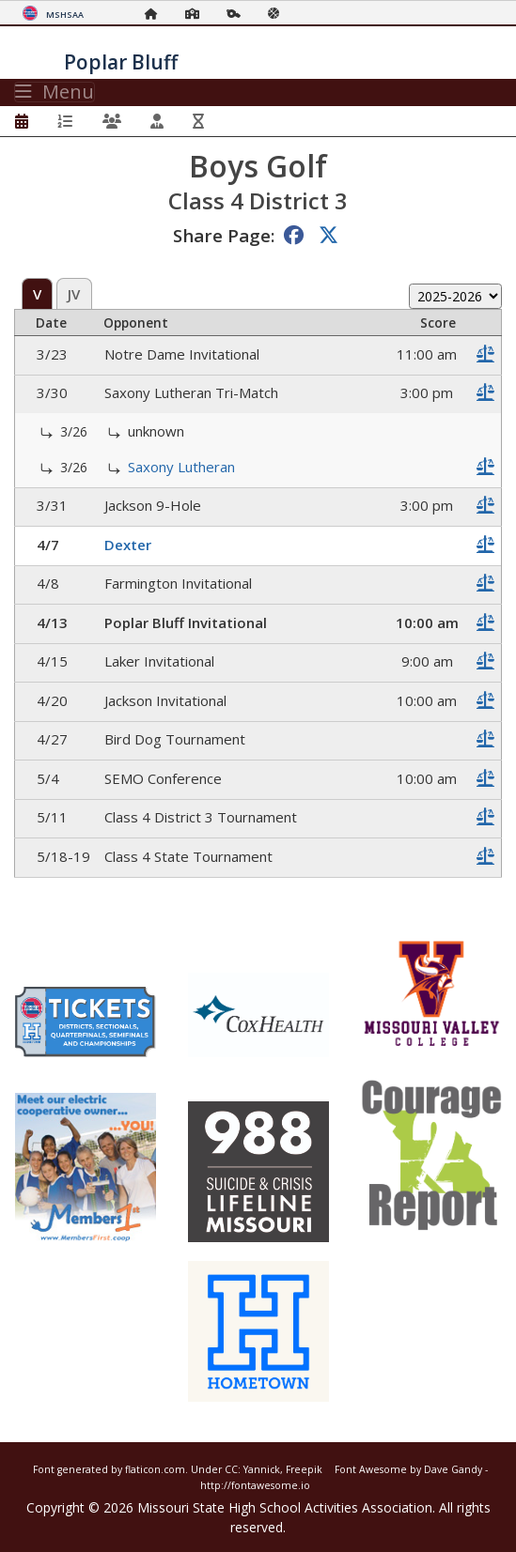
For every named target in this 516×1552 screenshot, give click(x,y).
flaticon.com (155, 1469)
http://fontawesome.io (255, 1485)
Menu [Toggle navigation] (54, 92)
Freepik (304, 1469)
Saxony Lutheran (181, 466)
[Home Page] (156, 13)
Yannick (261, 1469)
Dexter (127, 544)
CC (231, 1469)
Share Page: (223, 235)
